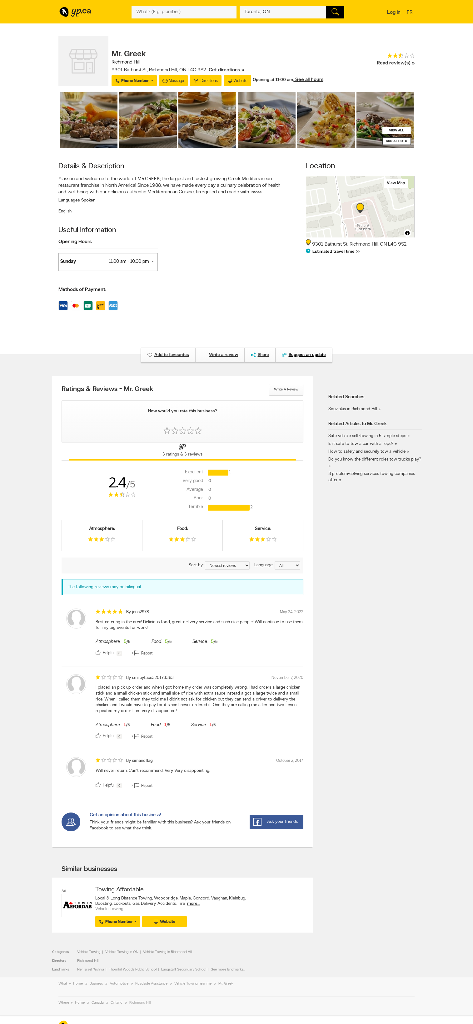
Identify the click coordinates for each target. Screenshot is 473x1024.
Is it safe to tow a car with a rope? (360, 443)
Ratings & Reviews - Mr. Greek (107, 389)
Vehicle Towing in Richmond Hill (167, 952)
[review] (182, 633)
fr (410, 13)
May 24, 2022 (291, 612)
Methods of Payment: (82, 289)
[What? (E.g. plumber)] (184, 12)
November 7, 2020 (287, 678)
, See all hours (308, 79)
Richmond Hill (87, 961)
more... (258, 192)
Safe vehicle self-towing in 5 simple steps (367, 436)
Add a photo (396, 141)
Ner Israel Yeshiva (90, 969)
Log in (394, 12)
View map (396, 183)
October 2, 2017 (289, 761)
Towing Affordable (119, 890)
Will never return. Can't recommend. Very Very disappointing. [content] (153, 770)
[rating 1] (109, 679)
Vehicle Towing (89, 952)
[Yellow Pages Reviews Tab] (182, 451)
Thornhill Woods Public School (133, 969)
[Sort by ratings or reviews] (227, 565)
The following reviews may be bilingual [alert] (104, 587)
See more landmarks (227, 969)
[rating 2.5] (396, 57)
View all (396, 130)
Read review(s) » (396, 63)
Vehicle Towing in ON (121, 952)
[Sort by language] (287, 565)
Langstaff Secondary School (183, 969)
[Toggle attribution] (407, 233)
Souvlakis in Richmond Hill (352, 409)
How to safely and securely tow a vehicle (367, 451)
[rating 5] (109, 613)
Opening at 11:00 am (273, 80)
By (137, 612)
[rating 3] (102, 541)
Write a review (286, 389)
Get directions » (226, 70)
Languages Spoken (77, 200)
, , (178, 70)
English (65, 211)
